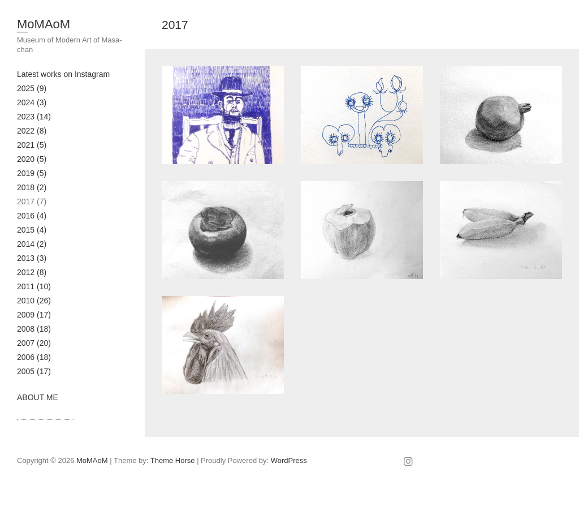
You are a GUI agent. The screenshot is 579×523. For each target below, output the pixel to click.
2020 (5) (31, 159)
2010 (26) (34, 300)
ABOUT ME (37, 397)
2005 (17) (34, 371)
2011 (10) (34, 286)
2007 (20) (34, 343)
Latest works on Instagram (63, 74)
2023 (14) (34, 116)
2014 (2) (31, 243)
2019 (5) (31, 173)
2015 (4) (31, 229)
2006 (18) (34, 357)
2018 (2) (31, 187)
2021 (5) (31, 144)
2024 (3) (31, 102)
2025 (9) (31, 88)
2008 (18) (34, 328)
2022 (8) (31, 130)
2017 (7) (31, 201)
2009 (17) (34, 314)
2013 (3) (31, 258)
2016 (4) (31, 215)
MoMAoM (43, 24)
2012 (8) (31, 272)
